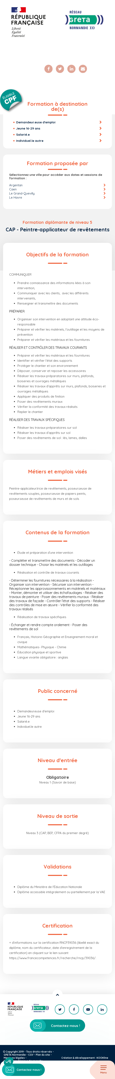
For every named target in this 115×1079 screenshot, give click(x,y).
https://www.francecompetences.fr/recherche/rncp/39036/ (52, 958)
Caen (13, 189)
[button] (9, 1062)
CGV (30, 1054)
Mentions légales (14, 1057)
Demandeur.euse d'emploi (35, 122)
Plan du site (43, 1054)
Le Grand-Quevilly (22, 193)
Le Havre (15, 197)
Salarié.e (23, 134)
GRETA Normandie (15, 1054)
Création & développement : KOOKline (84, 1057)
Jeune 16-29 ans (28, 128)
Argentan (16, 185)
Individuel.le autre (29, 140)
